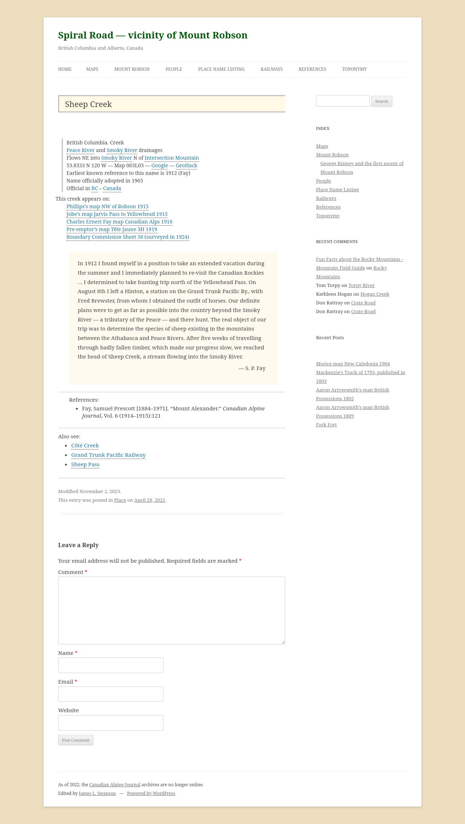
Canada (112, 188)
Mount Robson (132, 69)
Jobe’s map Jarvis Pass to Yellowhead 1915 (116, 213)
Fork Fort (326, 424)
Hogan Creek (374, 294)
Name (68, 652)
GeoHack (187, 165)
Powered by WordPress (151, 793)
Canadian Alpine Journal (115, 785)
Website (68, 710)
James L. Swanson (97, 793)
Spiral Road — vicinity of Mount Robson (153, 34)
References (312, 69)
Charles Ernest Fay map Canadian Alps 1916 (119, 221)
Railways (272, 69)
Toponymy (354, 69)
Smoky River (122, 150)
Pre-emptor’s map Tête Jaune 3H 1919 (111, 229)
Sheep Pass (85, 464)
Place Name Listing (221, 69)
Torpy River (361, 285)
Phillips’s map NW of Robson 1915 (107, 206)
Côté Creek (85, 445)
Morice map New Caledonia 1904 (353, 363)
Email (67, 681)
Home (65, 69)
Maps (92, 69)
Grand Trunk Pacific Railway (108, 454)
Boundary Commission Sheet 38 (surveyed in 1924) (127, 236)
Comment (73, 571)
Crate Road (363, 302)
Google (159, 165)
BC (95, 188)
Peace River (80, 150)
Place (120, 500)
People (174, 69)
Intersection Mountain (172, 157)
